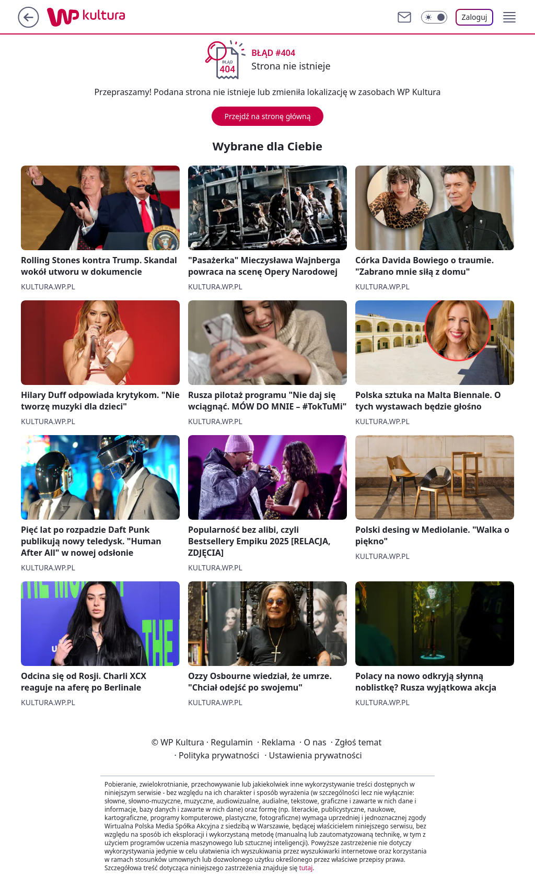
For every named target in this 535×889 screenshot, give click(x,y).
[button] (509, 17)
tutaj (305, 867)
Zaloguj (474, 17)
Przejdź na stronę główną (267, 116)
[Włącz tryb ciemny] (434, 17)
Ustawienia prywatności (313, 755)
